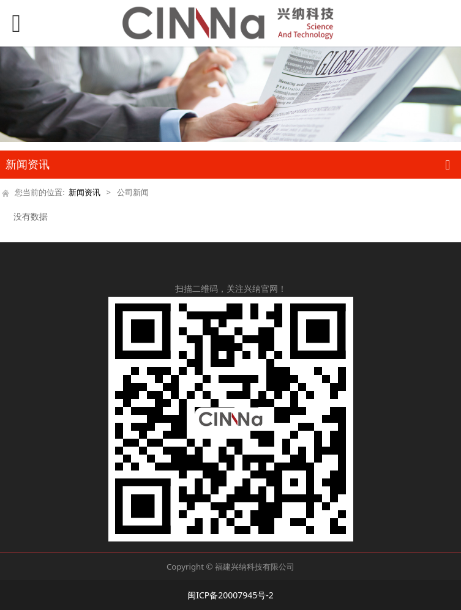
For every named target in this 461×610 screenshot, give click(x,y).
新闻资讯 (84, 192)
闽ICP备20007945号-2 (230, 595)
